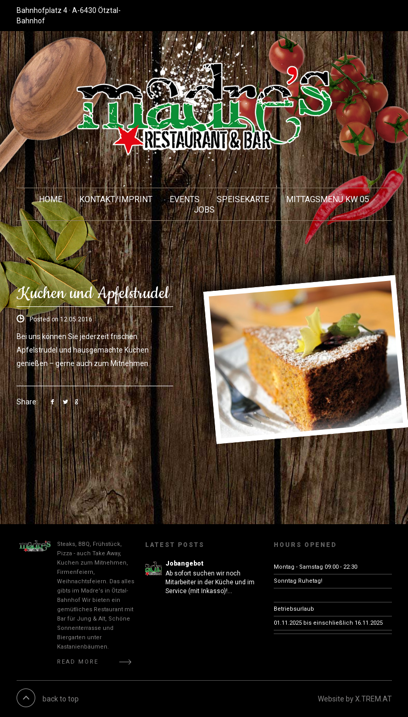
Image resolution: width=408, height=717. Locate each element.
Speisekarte (243, 199)
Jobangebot (184, 563)
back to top (61, 699)
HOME (50, 199)
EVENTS (185, 199)
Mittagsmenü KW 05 (327, 199)
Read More (78, 661)
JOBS (204, 210)
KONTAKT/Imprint (115, 199)
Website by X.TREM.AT (355, 699)
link (55, 402)
